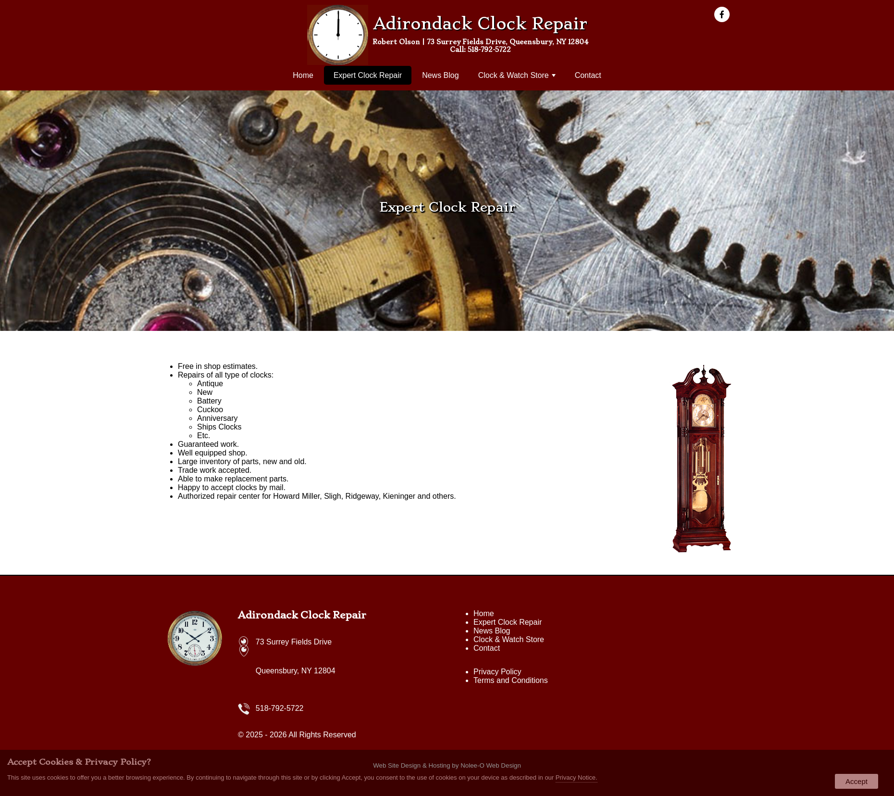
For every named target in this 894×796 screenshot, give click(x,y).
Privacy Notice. (576, 777)
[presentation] (724, 15)
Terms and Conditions (510, 680)
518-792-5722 (489, 49)
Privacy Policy (497, 672)
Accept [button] (856, 781)
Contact (588, 75)
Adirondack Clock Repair (302, 615)
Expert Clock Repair (368, 75)
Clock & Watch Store (517, 75)
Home (303, 75)
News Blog (440, 75)
